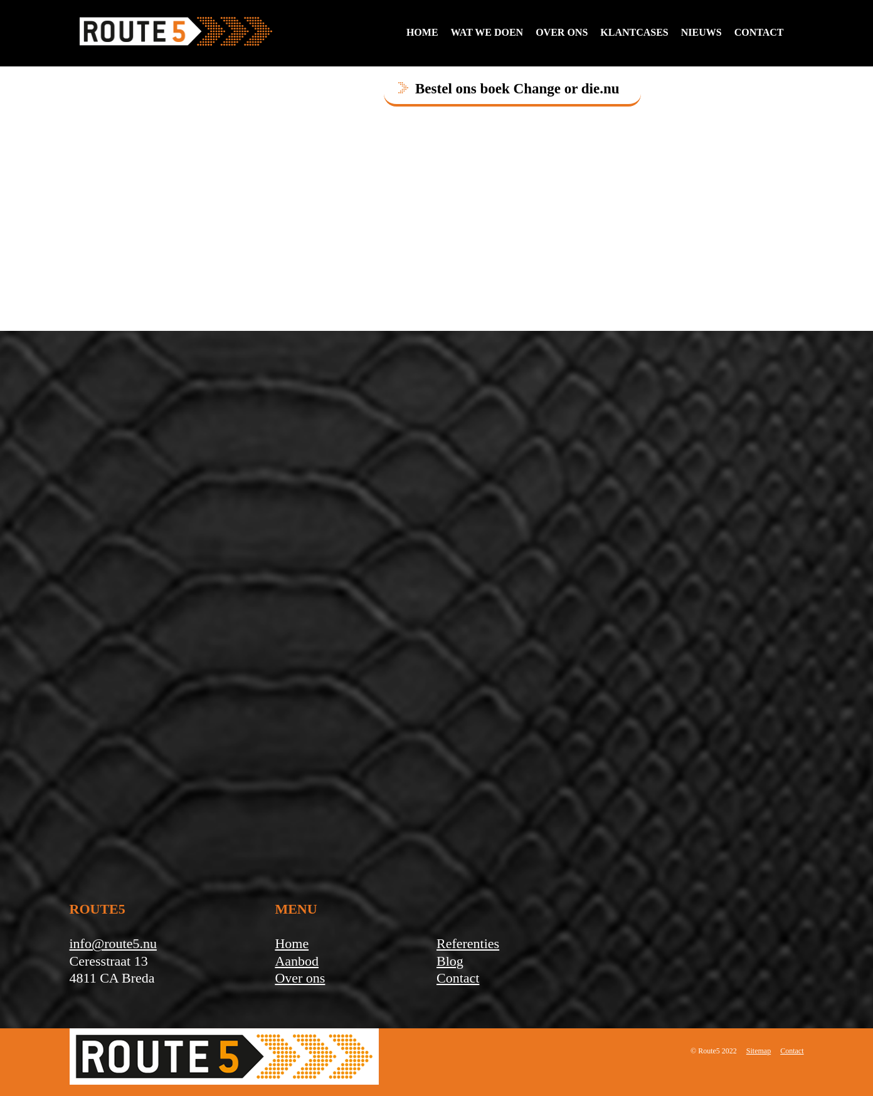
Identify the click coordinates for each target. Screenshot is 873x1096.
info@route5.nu (113, 943)
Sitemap (758, 1050)
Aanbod (297, 961)
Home (422, 32)
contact (759, 32)
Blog (450, 961)
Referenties (468, 943)
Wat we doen (487, 32)
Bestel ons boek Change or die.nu (517, 89)
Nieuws (701, 32)
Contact (458, 978)
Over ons (562, 32)
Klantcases (634, 32)
